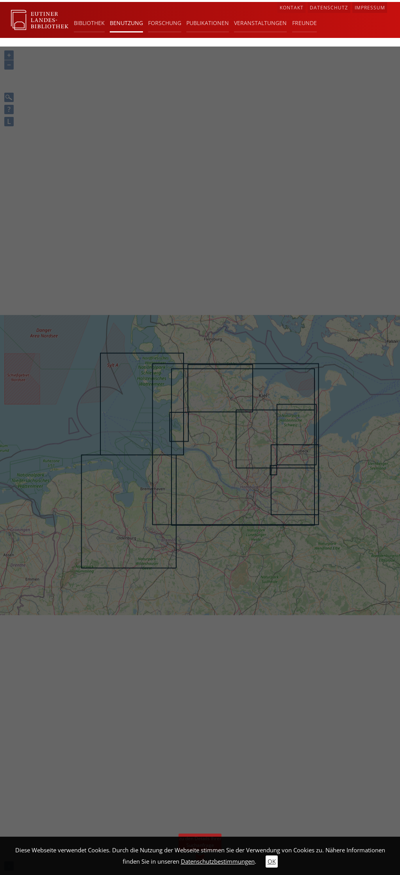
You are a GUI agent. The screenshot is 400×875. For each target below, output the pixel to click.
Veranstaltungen (260, 23)
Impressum (370, 7)
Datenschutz (329, 7)
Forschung (164, 23)
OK (272, 861)
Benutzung (126, 23)
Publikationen (207, 23)
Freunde (304, 23)
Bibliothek (89, 23)
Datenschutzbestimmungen (218, 861)
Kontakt (292, 7)
